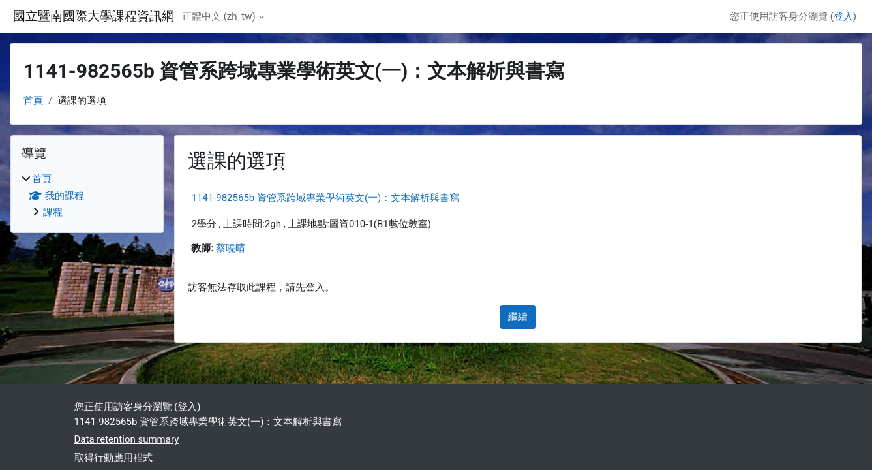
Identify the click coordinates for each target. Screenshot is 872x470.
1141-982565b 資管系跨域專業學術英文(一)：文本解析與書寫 (325, 198)
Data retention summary (126, 439)
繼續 (518, 316)
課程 (53, 212)
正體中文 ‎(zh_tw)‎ (219, 16)
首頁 (33, 100)
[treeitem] (87, 196)
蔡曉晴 (230, 248)
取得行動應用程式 (113, 457)
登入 (843, 16)
